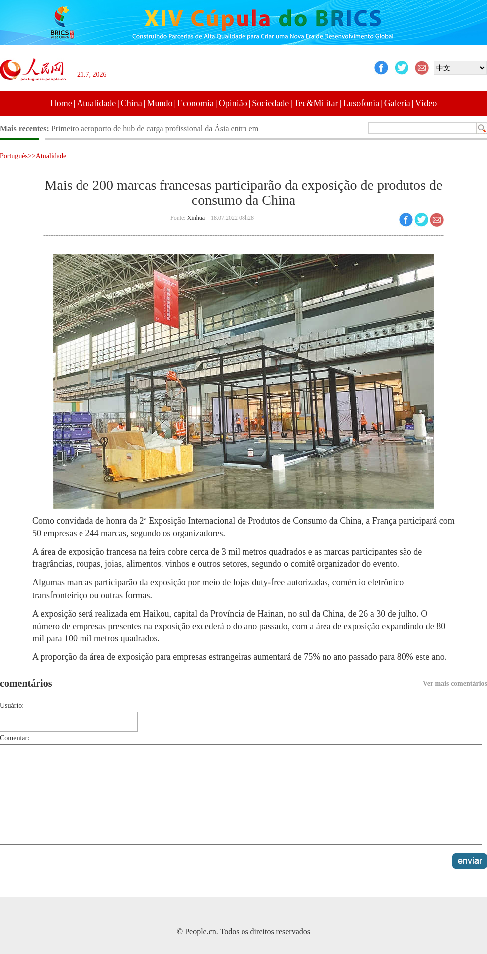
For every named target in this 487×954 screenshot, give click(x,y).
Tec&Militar (316, 103)
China (131, 103)
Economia (195, 103)
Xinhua (196, 217)
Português (14, 155)
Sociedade (270, 103)
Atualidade (96, 103)
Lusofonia (361, 103)
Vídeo (426, 103)
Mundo (159, 103)
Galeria (397, 103)
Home (61, 103)
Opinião (233, 103)
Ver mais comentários (455, 683)
